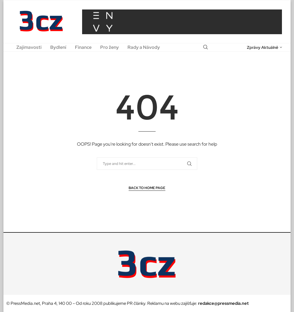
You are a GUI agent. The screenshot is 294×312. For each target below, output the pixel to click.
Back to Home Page (147, 188)
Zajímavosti (29, 47)
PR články (136, 303)
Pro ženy (109, 47)
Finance (83, 47)
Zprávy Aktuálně (262, 47)
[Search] (205, 47)
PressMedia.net (25, 303)
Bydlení (58, 47)
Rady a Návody (143, 47)
